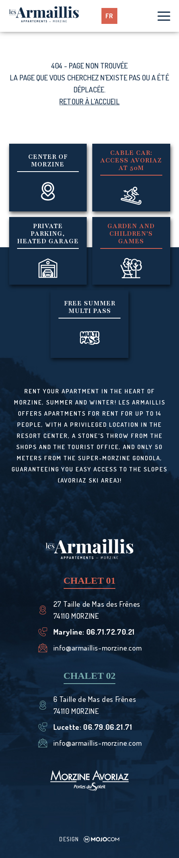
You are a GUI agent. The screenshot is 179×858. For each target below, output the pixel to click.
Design (89, 839)
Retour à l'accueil (89, 101)
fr (109, 16)
